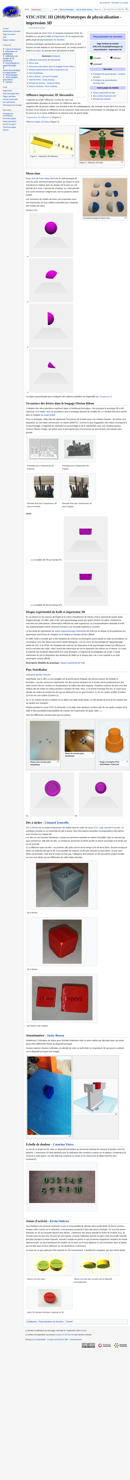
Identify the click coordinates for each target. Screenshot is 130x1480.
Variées (8, 82)
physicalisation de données (52, 40)
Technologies (11, 75)
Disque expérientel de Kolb (72, 663)
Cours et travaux (13, 49)
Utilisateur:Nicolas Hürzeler (38, 674)
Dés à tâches (32, 827)
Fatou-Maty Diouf (47, 178)
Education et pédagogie (10, 52)
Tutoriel (69, 1321)
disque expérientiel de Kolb (104, 93)
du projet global (48, 415)
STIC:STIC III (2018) (37, 28)
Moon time (30, 178)
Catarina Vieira (63, 1144)
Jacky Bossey (55, 1035)
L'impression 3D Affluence (38, 117)
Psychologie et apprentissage (11, 64)
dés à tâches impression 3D (104, 96)
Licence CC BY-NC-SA (65, 1335)
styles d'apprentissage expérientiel (70, 631)
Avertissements (76, 1340)
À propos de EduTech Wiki (57, 1340)
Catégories (32, 1321)
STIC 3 (97, 827)
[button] (4, 49)
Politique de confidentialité (35, 1340)
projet (38, 50)
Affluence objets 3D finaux (38, 122)
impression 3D (61, 36)
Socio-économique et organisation (11, 71)
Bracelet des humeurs (102, 99)
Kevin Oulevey (59, 1221)
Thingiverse (104, 396)
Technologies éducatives (10, 78)
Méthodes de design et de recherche (10, 58)
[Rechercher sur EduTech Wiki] (116, 9)
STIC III (51, 33)
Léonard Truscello (57, 822)
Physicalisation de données (107, 36)
